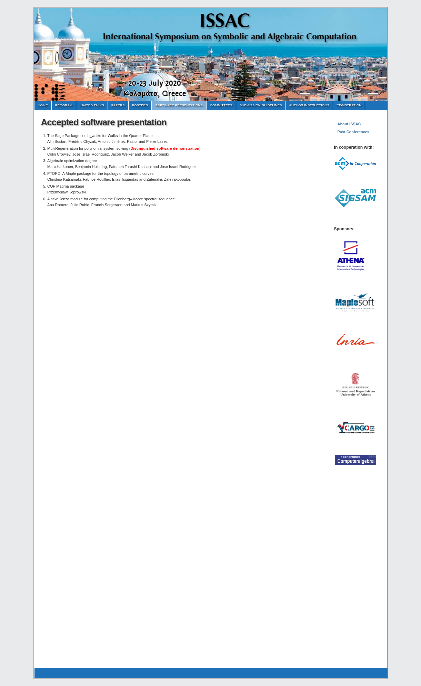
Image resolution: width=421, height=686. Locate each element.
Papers (118, 105)
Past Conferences (353, 132)
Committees (221, 105)
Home (43, 105)
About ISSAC (349, 124)
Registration (349, 105)
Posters (140, 105)
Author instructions (309, 105)
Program (63, 105)
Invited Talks (92, 105)
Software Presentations (179, 105)
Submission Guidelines (261, 105)
